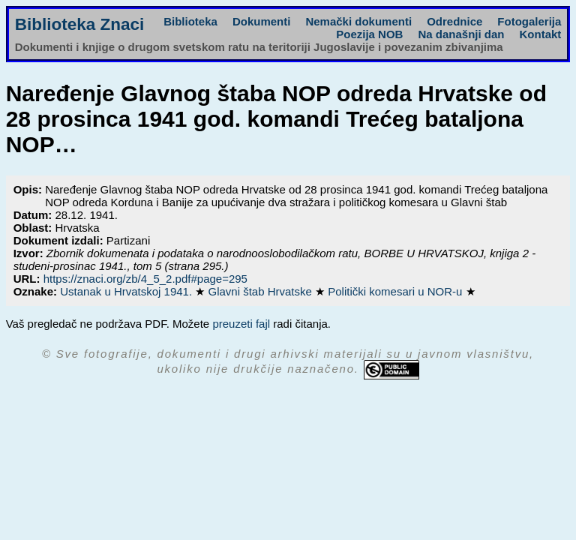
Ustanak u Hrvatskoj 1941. (127, 291)
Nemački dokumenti (358, 21)
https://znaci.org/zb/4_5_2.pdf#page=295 (146, 278)
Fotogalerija (529, 21)
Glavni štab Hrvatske (261, 291)
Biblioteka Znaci (80, 24)
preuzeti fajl (241, 323)
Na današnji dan (461, 34)
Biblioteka (191, 21)
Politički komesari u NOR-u (396, 291)
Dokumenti (261, 21)
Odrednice (454, 21)
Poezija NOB (369, 34)
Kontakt (540, 34)
